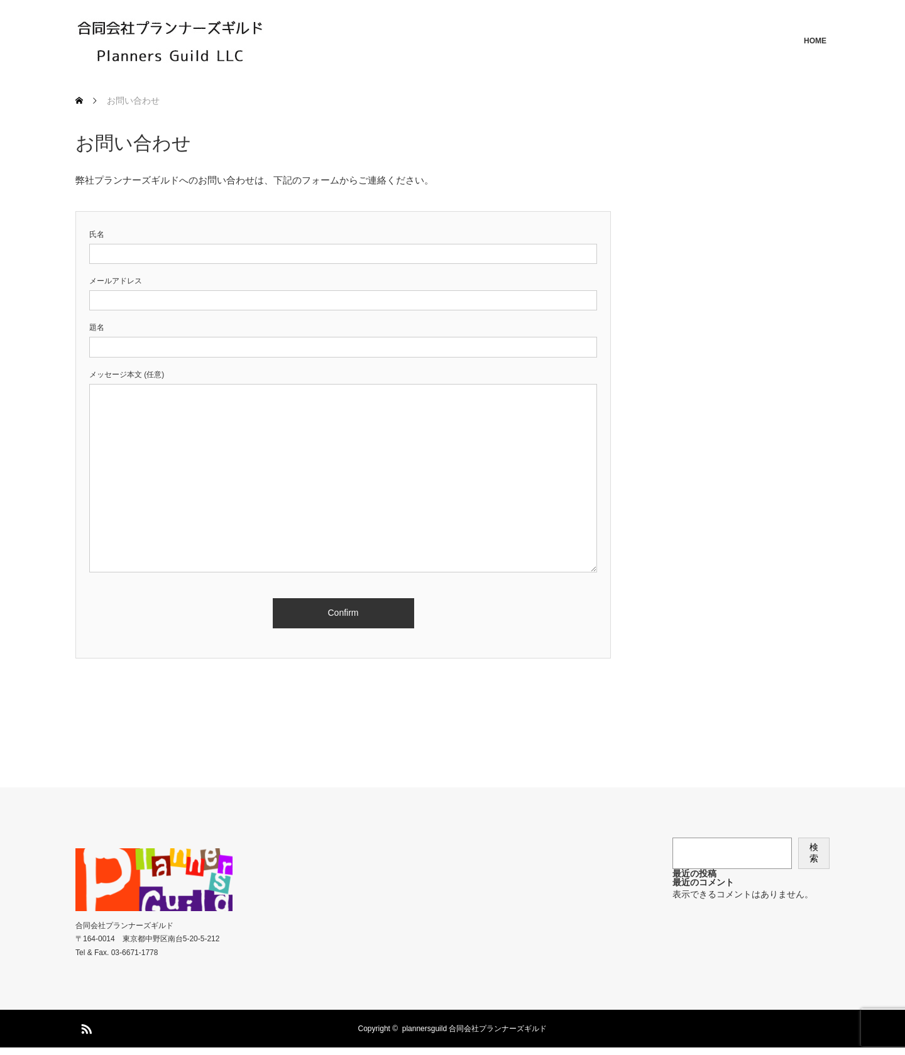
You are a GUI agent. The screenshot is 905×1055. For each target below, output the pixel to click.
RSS (84, 1026)
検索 (813, 852)
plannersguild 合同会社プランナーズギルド (474, 1028)
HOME (815, 40)
